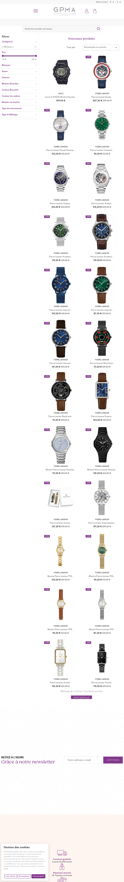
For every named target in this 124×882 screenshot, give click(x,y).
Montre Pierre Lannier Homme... (61, 463)
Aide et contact (102, 2)
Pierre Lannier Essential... (102, 149)
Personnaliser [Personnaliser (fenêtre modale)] (24, 876)
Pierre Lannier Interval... (60, 306)
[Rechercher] (62, 29)
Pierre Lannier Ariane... (61, 516)
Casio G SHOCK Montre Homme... (60, 96)
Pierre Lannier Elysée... (102, 96)
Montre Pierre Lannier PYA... (60, 568)
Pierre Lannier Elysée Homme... (60, 149)
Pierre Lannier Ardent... (61, 201)
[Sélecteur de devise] (112, 2)
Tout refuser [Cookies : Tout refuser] (11, 876)
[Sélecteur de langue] (119, 2)
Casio (60, 93)
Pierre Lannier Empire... (102, 411)
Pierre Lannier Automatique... (102, 516)
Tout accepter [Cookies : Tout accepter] (38, 876)
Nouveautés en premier (101, 47)
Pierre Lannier (102, 93)
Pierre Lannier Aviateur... (60, 254)
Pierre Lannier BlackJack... (102, 359)
